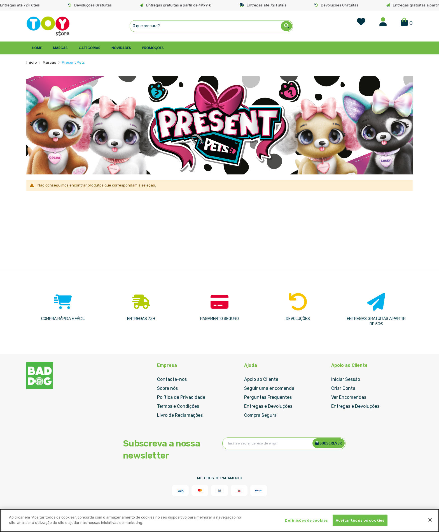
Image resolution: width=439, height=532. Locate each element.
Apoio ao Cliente (261, 379)
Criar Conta (343, 388)
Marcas (49, 62)
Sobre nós (167, 388)
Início (31, 62)
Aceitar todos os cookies (360, 520)
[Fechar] (430, 520)
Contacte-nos (172, 379)
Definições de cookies (306, 520)
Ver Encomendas (348, 397)
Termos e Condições (178, 406)
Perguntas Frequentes (268, 397)
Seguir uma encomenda (269, 388)
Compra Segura (260, 415)
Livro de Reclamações (180, 415)
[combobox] (211, 26)
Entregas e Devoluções (268, 406)
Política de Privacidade (181, 397)
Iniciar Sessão (345, 379)
